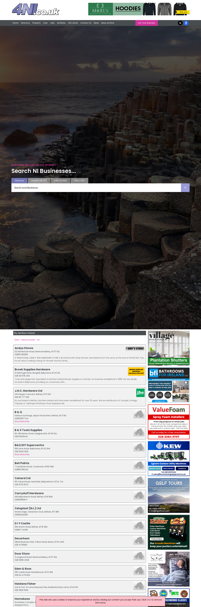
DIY (38, 339)
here (149, 599)
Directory (25, 22)
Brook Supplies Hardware (32, 369)
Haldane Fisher (25, 584)
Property (36, 22)
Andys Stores (24, 348)
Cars (45, 22)
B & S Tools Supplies (28, 430)
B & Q (18, 412)
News (96, 22)
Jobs (52, 22)
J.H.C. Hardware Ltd (28, 391)
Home (16, 22)
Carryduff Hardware (29, 493)
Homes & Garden (28, 339)
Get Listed (73, 22)
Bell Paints (22, 463)
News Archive (107, 22)
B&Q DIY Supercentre (29, 445)
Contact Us (85, 22)
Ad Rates (61, 22)
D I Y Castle (22, 523)
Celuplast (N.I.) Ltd (28, 508)
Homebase (22, 599)
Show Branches (22, 421)
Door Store (22, 554)
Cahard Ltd (23, 478)
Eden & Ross (23, 569)
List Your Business (146, 22)
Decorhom (22, 538)
